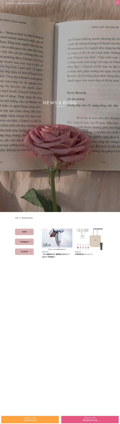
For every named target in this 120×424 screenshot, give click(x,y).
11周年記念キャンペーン (84, 254)
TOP (16, 218)
